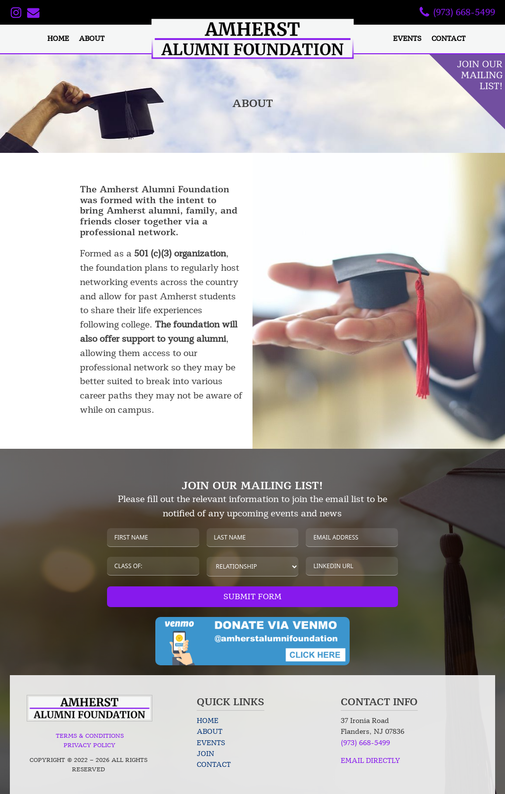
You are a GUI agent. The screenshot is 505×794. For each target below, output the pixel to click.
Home (58, 38)
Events (407, 38)
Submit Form (252, 596)
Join (205, 753)
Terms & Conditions (90, 736)
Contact (449, 38)
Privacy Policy (89, 745)
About (92, 38)
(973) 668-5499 (365, 743)
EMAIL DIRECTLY (370, 760)
